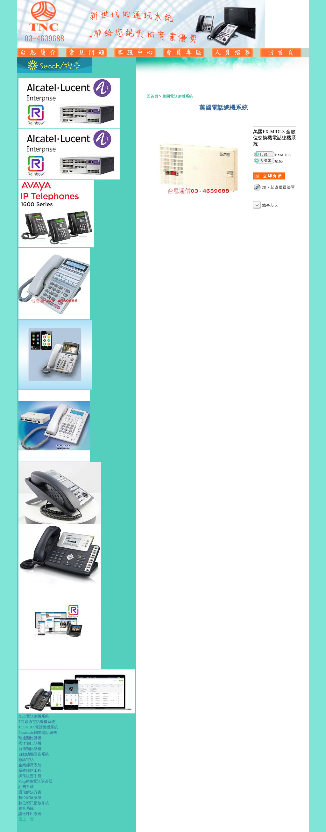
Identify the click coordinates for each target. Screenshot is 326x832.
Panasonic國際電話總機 (37, 732)
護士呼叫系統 (29, 814)
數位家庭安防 (29, 797)
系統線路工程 (29, 770)
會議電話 (26, 759)
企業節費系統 (29, 765)
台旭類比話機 (29, 749)
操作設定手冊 (29, 776)
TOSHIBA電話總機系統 (38, 727)
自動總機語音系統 (33, 754)
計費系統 (26, 787)
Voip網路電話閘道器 (35, 781)
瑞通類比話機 (29, 738)
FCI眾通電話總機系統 (36, 721)
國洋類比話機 (29, 743)
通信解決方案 (29, 792)
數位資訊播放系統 (33, 803)
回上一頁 (26, 819)
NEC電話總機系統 (33, 716)
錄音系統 (26, 808)
